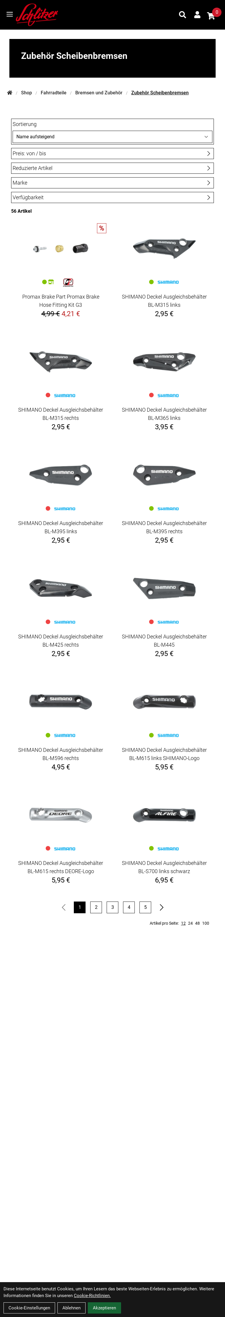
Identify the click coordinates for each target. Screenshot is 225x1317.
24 (190, 923)
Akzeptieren (104, 1308)
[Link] (9, 14)
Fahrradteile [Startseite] (54, 93)
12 (183, 923)
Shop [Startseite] (26, 93)
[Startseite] (9, 92)
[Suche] (182, 15)
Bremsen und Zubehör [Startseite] (98, 93)
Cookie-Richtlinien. (92, 1295)
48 (197, 923)
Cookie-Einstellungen (29, 1308)
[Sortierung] (112, 137)
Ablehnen (71, 1308)
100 (205, 923)
